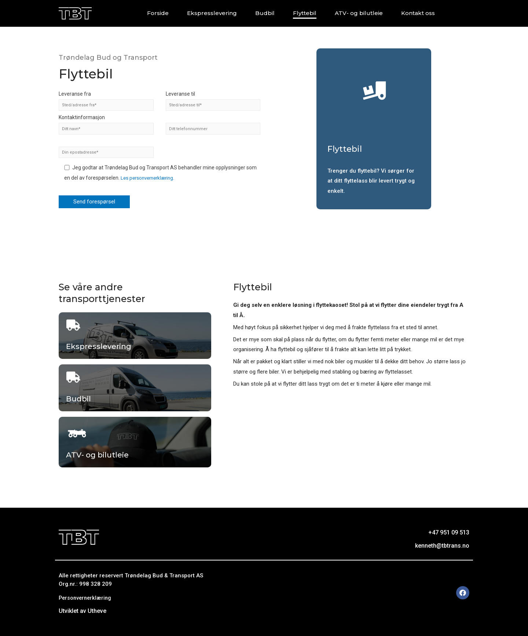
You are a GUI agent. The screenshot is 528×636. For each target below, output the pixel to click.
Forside (158, 13)
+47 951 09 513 (448, 532)
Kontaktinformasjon (106, 124)
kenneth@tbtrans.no (442, 545)
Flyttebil (304, 13)
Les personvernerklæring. (150, 179)
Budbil (265, 13)
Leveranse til (213, 99)
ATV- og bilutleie (359, 13)
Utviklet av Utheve (82, 610)
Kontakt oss (418, 13)
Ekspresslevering (212, 13)
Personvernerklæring (86, 598)
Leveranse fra (106, 99)
